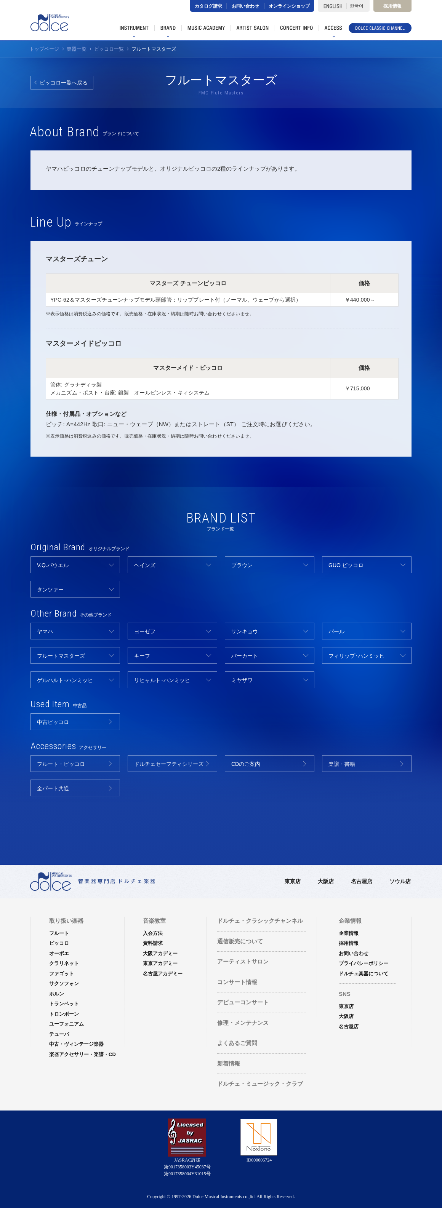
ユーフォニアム (66, 1024)
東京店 (293, 881)
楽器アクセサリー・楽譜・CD (82, 1054)
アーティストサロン (243, 961)
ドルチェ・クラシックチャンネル (260, 920)
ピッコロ (59, 943)
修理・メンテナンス (243, 1022)
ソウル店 (400, 881)
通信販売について (240, 941)
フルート (59, 933)
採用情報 (392, 6)
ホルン (56, 994)
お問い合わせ (245, 6)
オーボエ (59, 953)
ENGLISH (332, 6)
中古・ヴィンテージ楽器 (76, 1044)
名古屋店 (361, 881)
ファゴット (61, 973)
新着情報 (228, 1063)
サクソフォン (64, 983)
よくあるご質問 (237, 1043)
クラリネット (64, 963)
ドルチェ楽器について (363, 973)
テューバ (59, 1034)
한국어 (358, 6)
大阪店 (326, 881)
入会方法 (153, 933)
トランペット (64, 1004)
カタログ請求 (208, 6)
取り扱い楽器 (66, 920)
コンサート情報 (237, 982)
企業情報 (349, 933)
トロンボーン (64, 1014)
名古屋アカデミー (163, 973)
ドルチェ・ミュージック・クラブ (260, 1083)
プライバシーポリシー (363, 963)
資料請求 (153, 943)
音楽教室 (154, 920)
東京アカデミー (160, 963)
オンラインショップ (289, 6)
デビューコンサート (243, 1002)
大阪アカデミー (160, 953)
